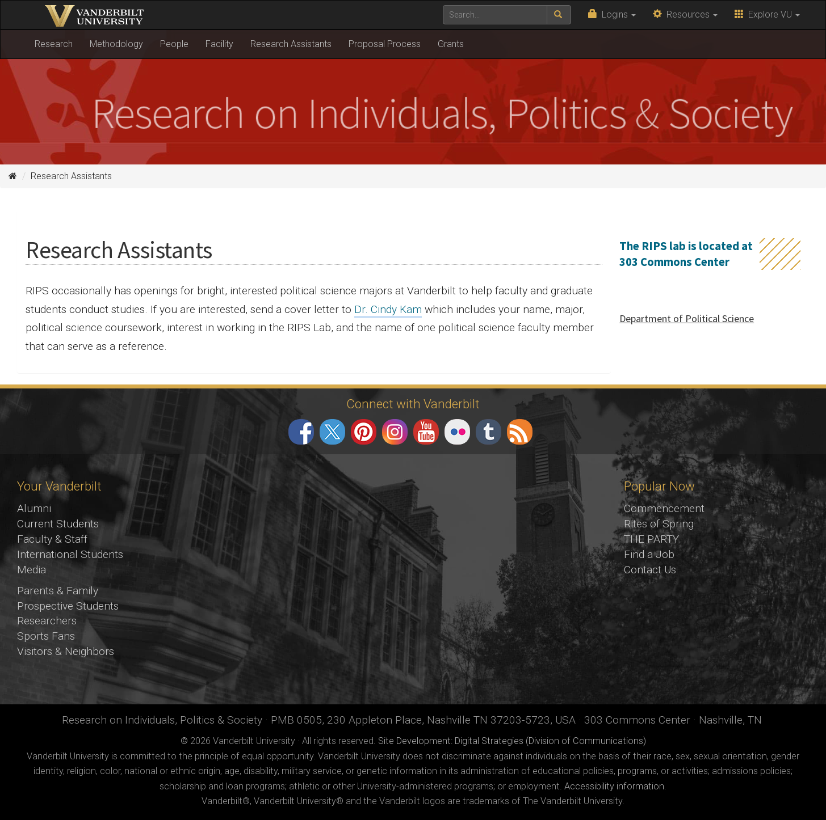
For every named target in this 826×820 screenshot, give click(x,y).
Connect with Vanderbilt (413, 403)
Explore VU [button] (767, 14)
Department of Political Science (686, 318)
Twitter (332, 432)
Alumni (34, 508)
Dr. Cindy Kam (388, 309)
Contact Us (650, 569)
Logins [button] (612, 14)
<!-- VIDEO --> (413, 579)
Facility (219, 44)
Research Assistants (291, 44)
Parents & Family (57, 590)
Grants (451, 44)
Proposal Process (385, 44)
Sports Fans (46, 636)
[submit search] (559, 14)
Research (54, 44)
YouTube (426, 432)
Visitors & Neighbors (65, 651)
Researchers (47, 620)
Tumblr (488, 432)
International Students (70, 554)
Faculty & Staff (52, 539)
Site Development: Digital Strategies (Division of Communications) (512, 741)
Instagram (395, 432)
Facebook (301, 432)
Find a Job (649, 554)
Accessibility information (614, 786)
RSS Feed (520, 432)
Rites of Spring (659, 523)
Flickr (457, 432)
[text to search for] (495, 14)
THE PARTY (651, 539)
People (174, 44)
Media (31, 569)
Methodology (116, 44)
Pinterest (363, 432)
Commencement (664, 508)
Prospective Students (68, 605)
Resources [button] (685, 14)
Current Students (58, 523)
